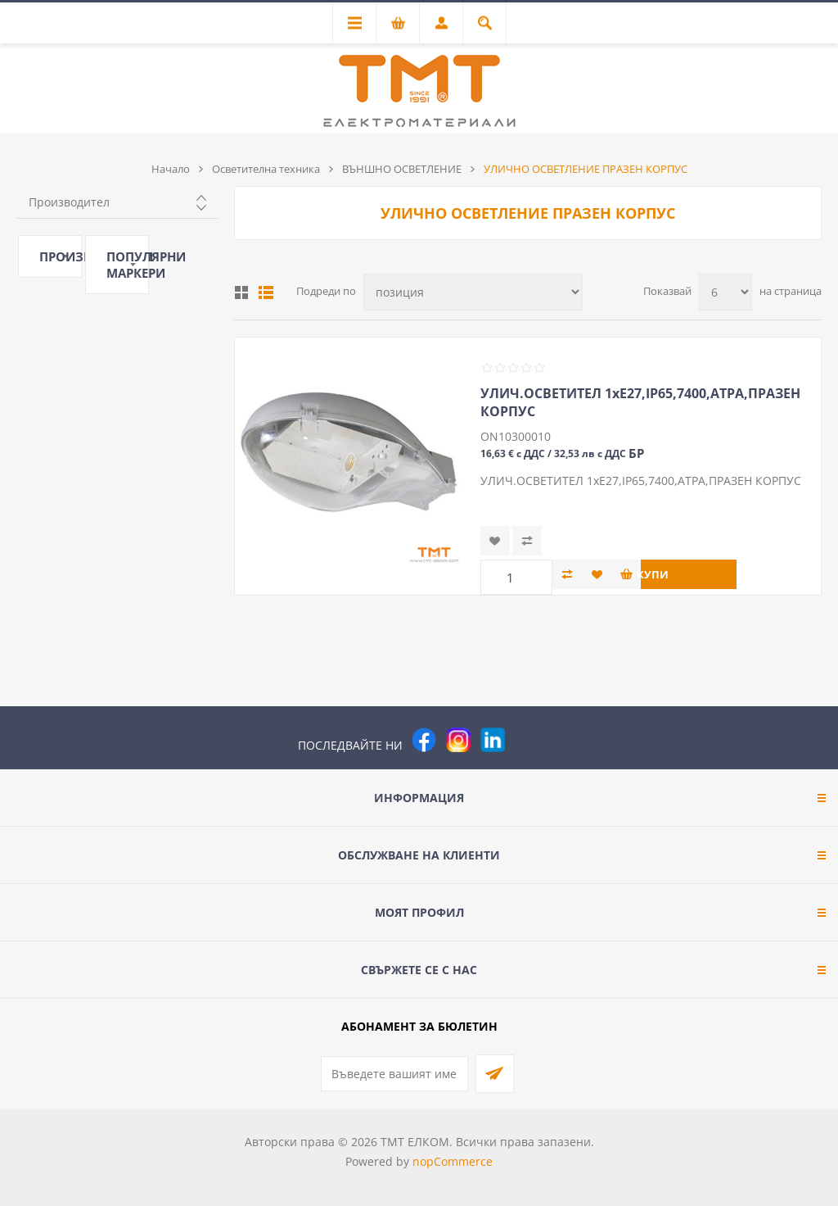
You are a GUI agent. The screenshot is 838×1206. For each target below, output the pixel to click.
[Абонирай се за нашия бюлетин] (394, 1073)
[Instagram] (458, 740)
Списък (266, 292)
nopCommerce (452, 1161)
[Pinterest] (527, 740)
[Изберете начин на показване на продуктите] (473, 292)
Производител (69, 202)
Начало (170, 168)
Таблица (241, 292)
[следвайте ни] (493, 740)
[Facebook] (424, 740)
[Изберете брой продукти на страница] (725, 292)
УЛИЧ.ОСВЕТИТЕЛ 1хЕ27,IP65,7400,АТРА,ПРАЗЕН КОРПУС (640, 402)
